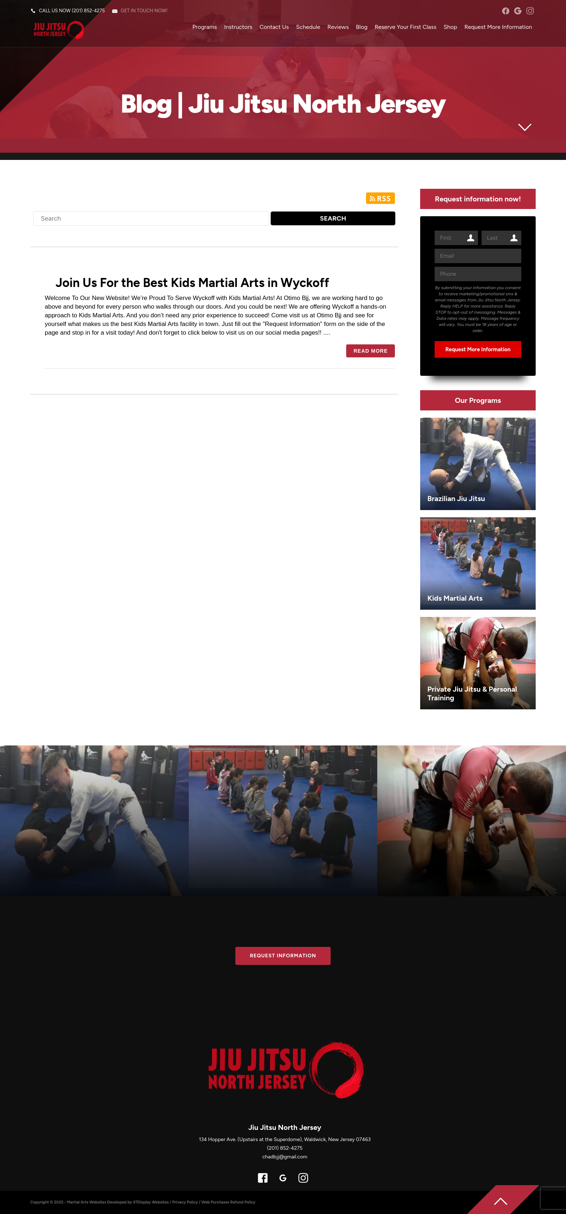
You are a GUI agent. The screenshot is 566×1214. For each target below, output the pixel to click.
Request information (283, 956)
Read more (370, 351)
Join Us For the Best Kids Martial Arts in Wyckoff (192, 282)
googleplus (518, 11)
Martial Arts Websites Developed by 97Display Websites (118, 1202)
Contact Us (274, 26)
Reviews (338, 26)
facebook (505, 11)
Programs (204, 26)
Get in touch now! (144, 10)
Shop (450, 26)
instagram (530, 11)
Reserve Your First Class (405, 26)
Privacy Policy (185, 1202)
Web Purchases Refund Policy (228, 1202)
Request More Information (498, 26)
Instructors (238, 26)
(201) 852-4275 (88, 10)
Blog (361, 26)
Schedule (308, 26)
